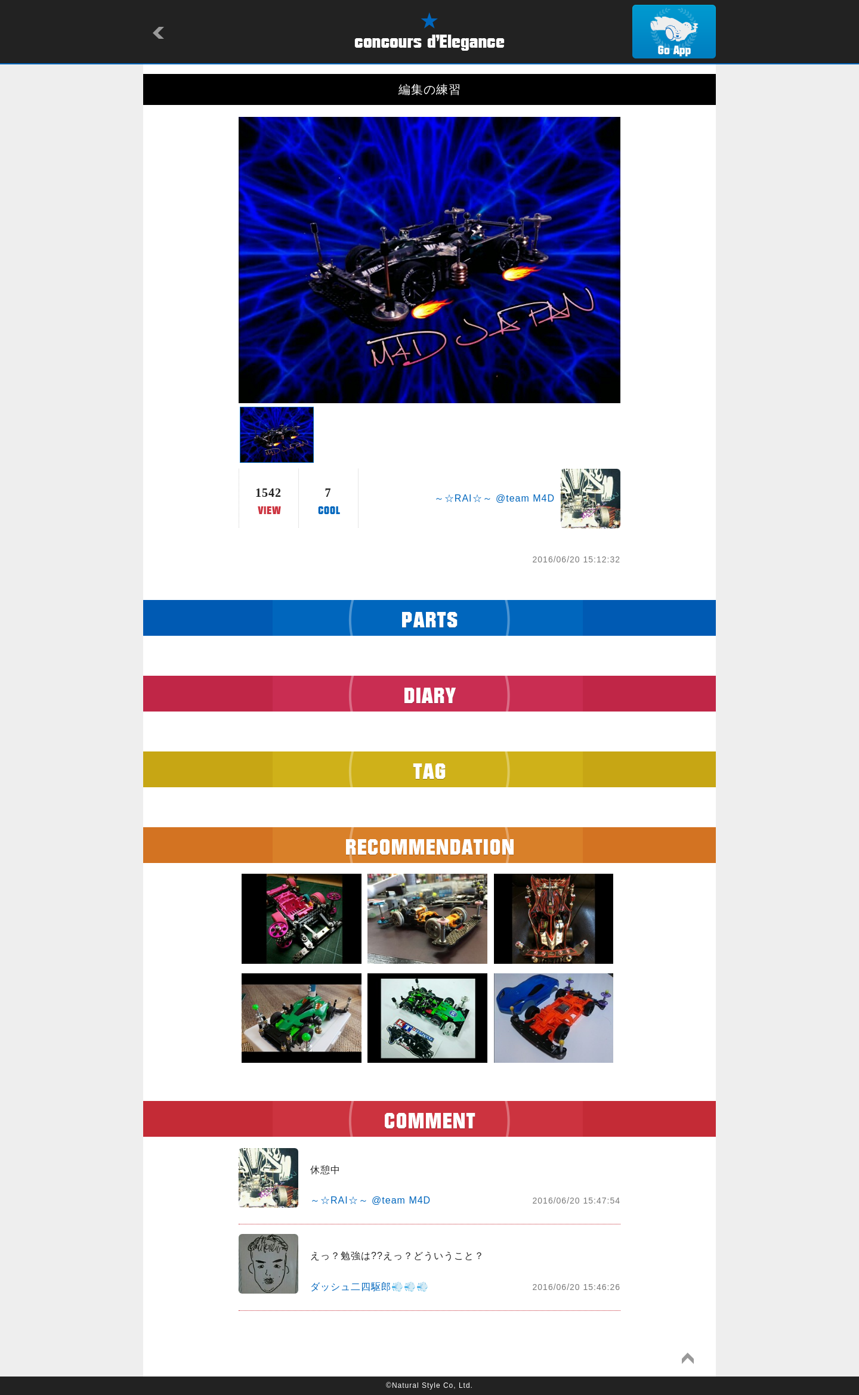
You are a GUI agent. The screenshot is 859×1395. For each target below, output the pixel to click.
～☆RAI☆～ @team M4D (494, 498)
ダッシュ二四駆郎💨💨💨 (369, 1287)
